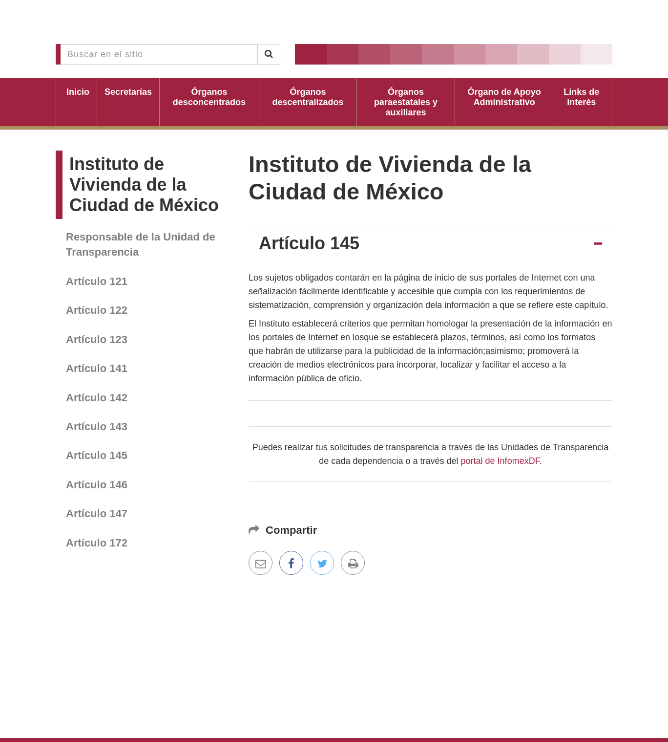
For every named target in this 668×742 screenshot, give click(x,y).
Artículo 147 (96, 513)
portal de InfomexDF (500, 461)
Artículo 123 (96, 339)
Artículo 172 (96, 543)
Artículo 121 (96, 281)
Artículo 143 (96, 426)
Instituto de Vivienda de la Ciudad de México (144, 184)
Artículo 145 (96, 455)
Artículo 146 (96, 485)
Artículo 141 (96, 368)
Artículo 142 (96, 398)
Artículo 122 (96, 310)
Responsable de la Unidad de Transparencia (140, 244)
